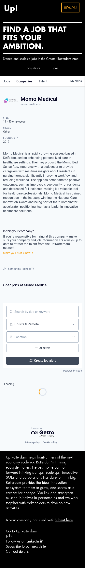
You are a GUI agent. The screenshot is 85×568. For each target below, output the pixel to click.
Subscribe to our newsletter (26, 546)
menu (70, 7)
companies (24, 81)
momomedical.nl (31, 104)
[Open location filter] (73, 337)
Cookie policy (50, 442)
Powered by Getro (72, 370)
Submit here (64, 520)
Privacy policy (32, 442)
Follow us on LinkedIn (24, 541)
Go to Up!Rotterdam (21, 531)
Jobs (9, 536)
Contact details (17, 551)
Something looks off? (18, 268)
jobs (6, 81)
